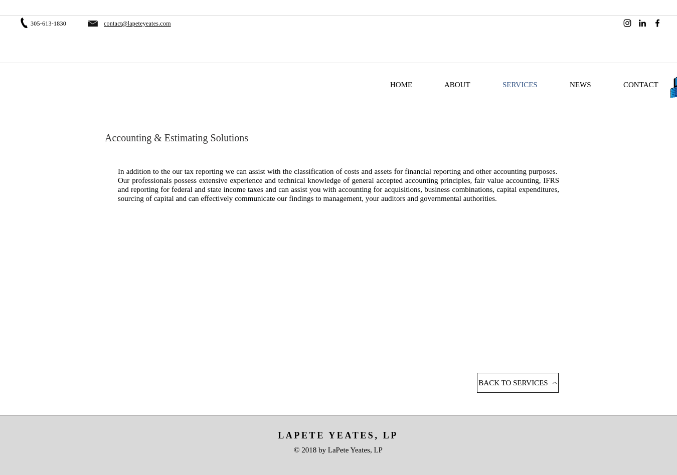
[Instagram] (627, 23)
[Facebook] (657, 23)
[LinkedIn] (642, 23)
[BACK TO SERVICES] (518, 383)
